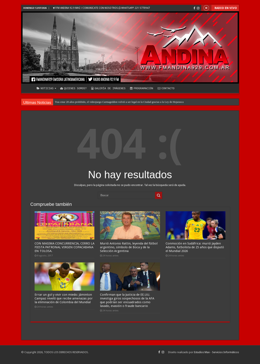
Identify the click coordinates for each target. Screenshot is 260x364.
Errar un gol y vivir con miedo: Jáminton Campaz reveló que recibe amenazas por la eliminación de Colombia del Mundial (64, 298)
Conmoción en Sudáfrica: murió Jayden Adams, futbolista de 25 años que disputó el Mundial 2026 (195, 247)
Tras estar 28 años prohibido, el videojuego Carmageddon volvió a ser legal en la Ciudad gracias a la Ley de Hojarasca (119, 101)
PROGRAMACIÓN (141, 88)
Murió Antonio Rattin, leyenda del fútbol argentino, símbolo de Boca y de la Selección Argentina (129, 247)
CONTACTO (166, 88)
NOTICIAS (45, 88)
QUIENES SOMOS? (73, 88)
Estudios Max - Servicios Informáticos (216, 352)
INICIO (28, 88)
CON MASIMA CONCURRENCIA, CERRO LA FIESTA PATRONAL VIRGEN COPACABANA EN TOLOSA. (64, 247)
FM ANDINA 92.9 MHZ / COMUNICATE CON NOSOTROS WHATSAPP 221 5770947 (101, 7)
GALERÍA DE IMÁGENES (108, 88)
